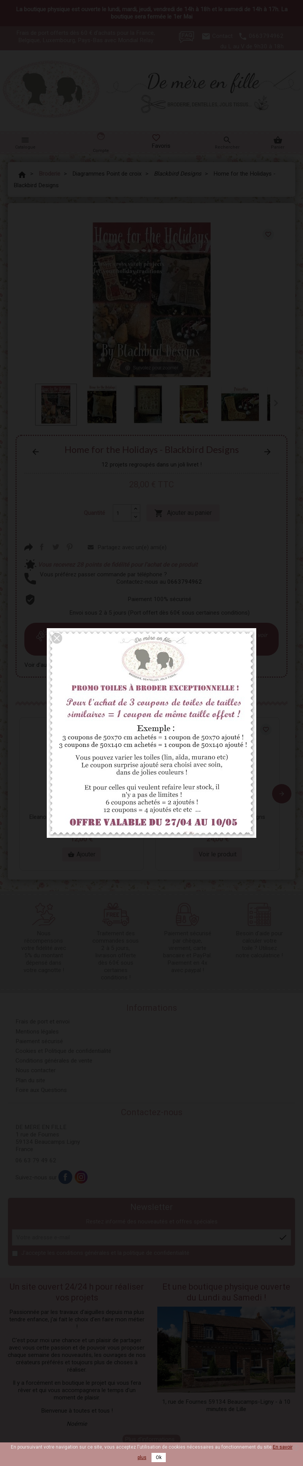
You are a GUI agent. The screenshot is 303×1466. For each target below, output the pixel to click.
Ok (159, 1457)
